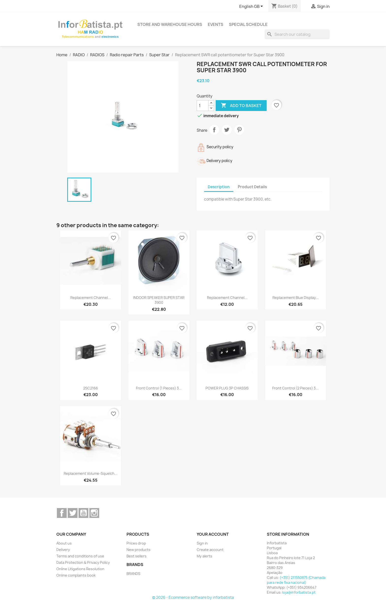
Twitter (73, 513)
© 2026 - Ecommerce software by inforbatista (193, 597)
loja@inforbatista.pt (299, 592)
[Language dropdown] (252, 7)
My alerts (204, 556)
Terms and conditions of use (80, 556)
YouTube (83, 513)
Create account (210, 549)
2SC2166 (90, 388)
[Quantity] (203, 105)
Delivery (63, 549)
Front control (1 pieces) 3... (159, 388)
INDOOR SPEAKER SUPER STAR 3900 (158, 300)
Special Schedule (248, 24)
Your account (213, 534)
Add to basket (241, 105)
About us (64, 543)
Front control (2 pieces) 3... (295, 388)
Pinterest (239, 130)
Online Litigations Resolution (80, 569)
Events (215, 24)
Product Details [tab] (252, 186)
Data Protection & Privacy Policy (83, 562)
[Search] (297, 34)
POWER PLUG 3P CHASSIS (227, 388)
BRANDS (133, 573)
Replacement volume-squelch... (90, 473)
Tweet (227, 130)
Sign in (202, 543)
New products (138, 549)
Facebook (62, 513)
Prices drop (136, 543)
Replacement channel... (90, 297)
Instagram (94, 513)
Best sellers (136, 556)
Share (214, 130)
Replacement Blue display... (296, 297)
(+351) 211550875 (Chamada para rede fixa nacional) (296, 580)
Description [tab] (219, 186)
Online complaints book (76, 575)
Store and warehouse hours (169, 24)
